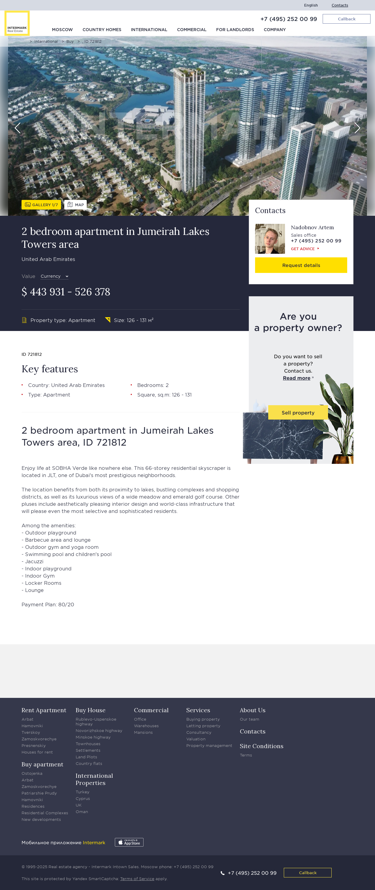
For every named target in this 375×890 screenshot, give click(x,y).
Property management (209, 745)
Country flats (89, 763)
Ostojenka (32, 773)
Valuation (195, 738)
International (149, 30)
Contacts (340, 5)
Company (275, 30)
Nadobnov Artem (312, 227)
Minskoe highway (93, 737)
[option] (187, 126)
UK (79, 805)
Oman (82, 811)
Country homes (102, 30)
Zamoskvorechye (39, 738)
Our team (249, 719)
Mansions (143, 732)
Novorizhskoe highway (99, 730)
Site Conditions (261, 746)
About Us (253, 710)
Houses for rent (37, 752)
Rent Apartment (44, 710)
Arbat (27, 719)
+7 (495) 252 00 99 (288, 19)
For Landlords (235, 30)
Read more (296, 378)
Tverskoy (31, 732)
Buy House (91, 710)
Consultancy (198, 732)
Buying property (203, 719)
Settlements (88, 750)
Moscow (62, 30)
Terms (246, 755)
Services (198, 710)
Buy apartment (42, 764)
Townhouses (88, 743)
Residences (33, 806)
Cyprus (83, 798)
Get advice (303, 248)
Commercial (192, 30)
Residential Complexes (45, 812)
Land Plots (86, 756)
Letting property (203, 725)
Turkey (82, 791)
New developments (41, 819)
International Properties (94, 779)
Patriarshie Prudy (39, 793)
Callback (308, 872)
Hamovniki (32, 725)
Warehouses (146, 725)
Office (140, 719)
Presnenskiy (34, 745)
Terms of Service (137, 878)
